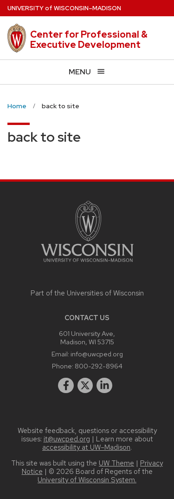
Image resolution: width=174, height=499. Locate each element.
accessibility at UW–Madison (86, 447)
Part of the (87, 293)
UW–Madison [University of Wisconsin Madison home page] (64, 8)
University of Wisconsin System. (87, 480)
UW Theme (116, 463)
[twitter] (85, 386)
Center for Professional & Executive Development (89, 39)
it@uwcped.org (67, 439)
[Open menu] (87, 71)
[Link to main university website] (87, 264)
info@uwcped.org (97, 353)
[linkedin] (104, 386)
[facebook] (66, 386)
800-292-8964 (98, 365)
